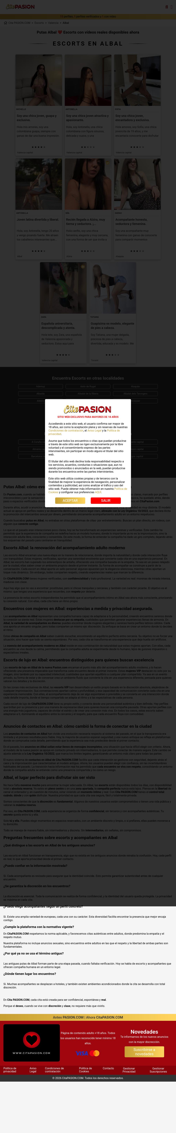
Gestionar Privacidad (129, 1121)
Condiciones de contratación (54, 1121)
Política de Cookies (85, 1121)
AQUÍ (98, 492)
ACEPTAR (70, 500)
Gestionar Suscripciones (158, 1121)
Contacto (108, 1119)
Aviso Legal (33, 1121)
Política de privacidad (9, 1121)
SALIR (105, 500)
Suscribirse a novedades (144, 1103)
